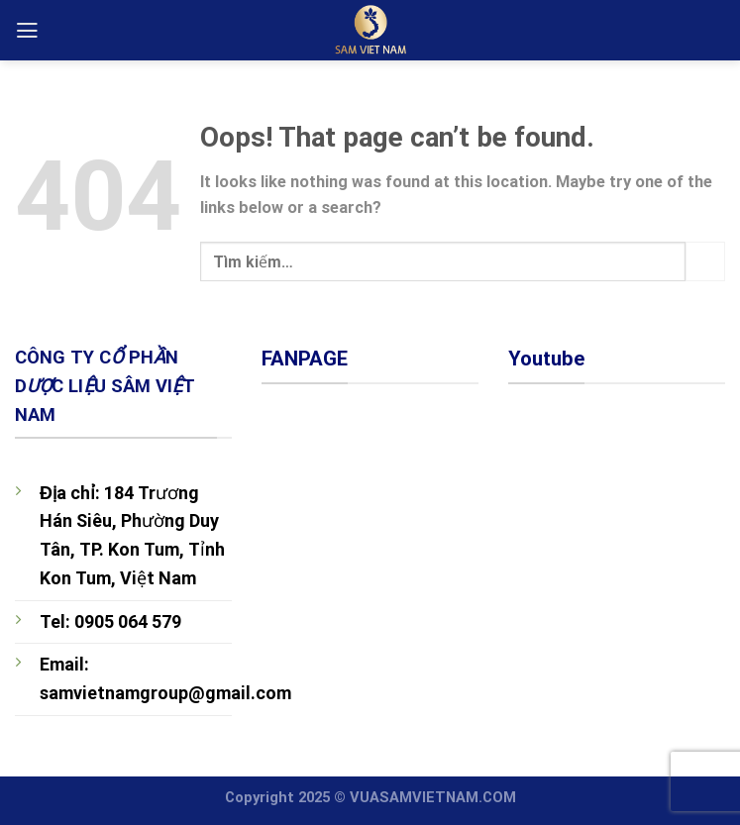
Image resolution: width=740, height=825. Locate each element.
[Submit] (705, 261)
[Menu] (27, 30)
